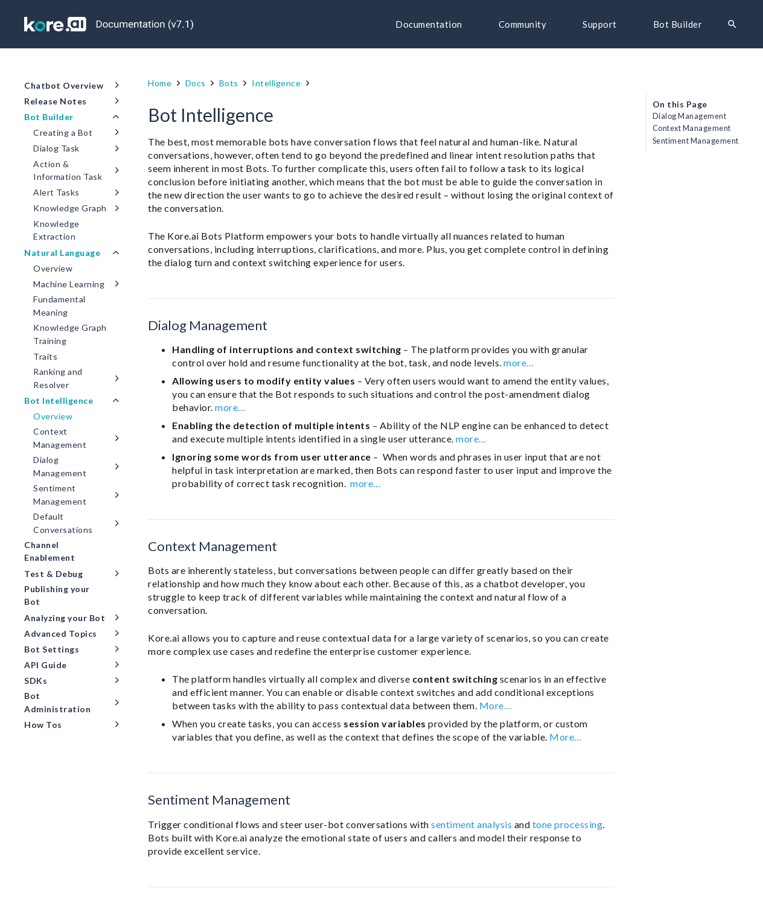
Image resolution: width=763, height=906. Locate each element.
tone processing (567, 824)
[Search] (732, 24)
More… (495, 705)
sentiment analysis (471, 824)
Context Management (692, 128)
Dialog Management (690, 116)
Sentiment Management (696, 140)
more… (518, 362)
